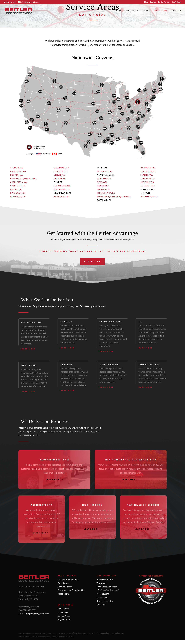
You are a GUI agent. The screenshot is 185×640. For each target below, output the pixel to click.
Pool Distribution (105, 579)
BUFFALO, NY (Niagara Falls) (23, 178)
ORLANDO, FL (103, 189)
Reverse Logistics (105, 601)
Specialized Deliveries (107, 586)
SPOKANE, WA (147, 182)
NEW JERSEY (102, 185)
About (144, 11)
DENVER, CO (59, 175)
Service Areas (161, 11)
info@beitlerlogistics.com (37, 613)
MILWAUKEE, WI (104, 171)
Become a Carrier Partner (160, 2)
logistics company (66, 306)
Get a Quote (63, 608)
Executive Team (65, 586)
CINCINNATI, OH (18, 193)
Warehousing (103, 593)
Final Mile (101, 604)
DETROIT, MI (59, 178)
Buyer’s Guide (64, 619)
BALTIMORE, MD (18, 171)
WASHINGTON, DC (149, 196)
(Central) (66, 185)
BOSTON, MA (16, 175)
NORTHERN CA (104, 178)
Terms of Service (117, 633)
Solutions (130, 11)
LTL (98, 590)
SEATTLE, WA (146, 175)
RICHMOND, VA (147, 167)
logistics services (97, 306)
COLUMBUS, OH (61, 167)
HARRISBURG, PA (62, 196)
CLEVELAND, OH (18, 196)
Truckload (101, 583)
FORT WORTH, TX (62, 189)
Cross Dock (102, 597)
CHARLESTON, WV (18, 182)
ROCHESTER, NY (147, 171)
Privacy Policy (103, 633)
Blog (146, 2)
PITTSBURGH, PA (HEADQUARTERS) (113, 196)
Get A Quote (176, 2)
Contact (176, 11)
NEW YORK (102, 182)
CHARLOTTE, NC (17, 185)
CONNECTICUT (60, 171)
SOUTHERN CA (147, 178)
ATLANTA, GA (16, 167)
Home (118, 11)
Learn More (27, 349)
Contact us (92, 261)
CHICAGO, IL (16, 189)
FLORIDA (58, 185)
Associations (63, 593)
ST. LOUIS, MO (147, 185)
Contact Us (63, 612)
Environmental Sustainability (71, 590)
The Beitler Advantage (68, 579)
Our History (63, 583)
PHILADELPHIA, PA (106, 193)
